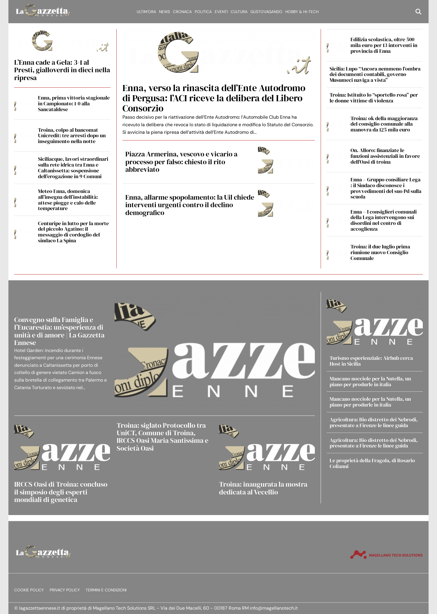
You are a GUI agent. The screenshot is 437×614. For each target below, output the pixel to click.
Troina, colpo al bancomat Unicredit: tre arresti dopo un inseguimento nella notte (72, 135)
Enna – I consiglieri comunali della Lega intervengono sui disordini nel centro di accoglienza (384, 220)
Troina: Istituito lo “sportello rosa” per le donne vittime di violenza (374, 97)
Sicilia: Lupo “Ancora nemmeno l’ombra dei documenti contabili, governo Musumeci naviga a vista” (375, 74)
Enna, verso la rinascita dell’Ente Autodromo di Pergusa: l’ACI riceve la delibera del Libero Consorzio (213, 98)
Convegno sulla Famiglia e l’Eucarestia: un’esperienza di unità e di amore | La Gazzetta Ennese (59, 331)
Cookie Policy (29, 590)
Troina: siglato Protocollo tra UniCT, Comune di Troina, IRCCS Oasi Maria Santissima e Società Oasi (162, 436)
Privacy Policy (65, 590)
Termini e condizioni (106, 590)
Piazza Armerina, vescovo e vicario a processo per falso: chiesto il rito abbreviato (181, 161)
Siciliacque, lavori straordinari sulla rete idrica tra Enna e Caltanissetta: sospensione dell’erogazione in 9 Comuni (73, 167)
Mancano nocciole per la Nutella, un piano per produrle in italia (370, 381)
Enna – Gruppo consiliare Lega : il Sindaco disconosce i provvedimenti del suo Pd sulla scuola (386, 188)
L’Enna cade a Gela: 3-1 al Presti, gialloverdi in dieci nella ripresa (62, 69)
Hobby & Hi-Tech (302, 11)
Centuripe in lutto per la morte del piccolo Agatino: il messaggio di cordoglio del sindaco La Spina (73, 232)
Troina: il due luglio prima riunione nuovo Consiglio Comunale (380, 252)
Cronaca (182, 11)
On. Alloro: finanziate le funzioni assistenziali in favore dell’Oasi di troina (385, 156)
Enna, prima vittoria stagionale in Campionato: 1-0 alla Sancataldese (74, 103)
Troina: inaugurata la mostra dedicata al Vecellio (263, 487)
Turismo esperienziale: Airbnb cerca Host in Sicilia (371, 360)
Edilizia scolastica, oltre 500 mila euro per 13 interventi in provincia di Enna (384, 45)
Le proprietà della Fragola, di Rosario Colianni (372, 463)
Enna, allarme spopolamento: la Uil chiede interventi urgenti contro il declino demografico (189, 204)
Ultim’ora (146, 11)
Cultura (239, 11)
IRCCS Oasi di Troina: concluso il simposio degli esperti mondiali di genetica (60, 491)
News (164, 11)
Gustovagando (266, 11)
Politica (203, 11)
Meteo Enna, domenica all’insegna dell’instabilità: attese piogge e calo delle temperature (68, 199)
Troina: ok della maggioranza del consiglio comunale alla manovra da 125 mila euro (384, 124)
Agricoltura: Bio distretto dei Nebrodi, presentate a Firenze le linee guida (374, 422)
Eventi (221, 11)
